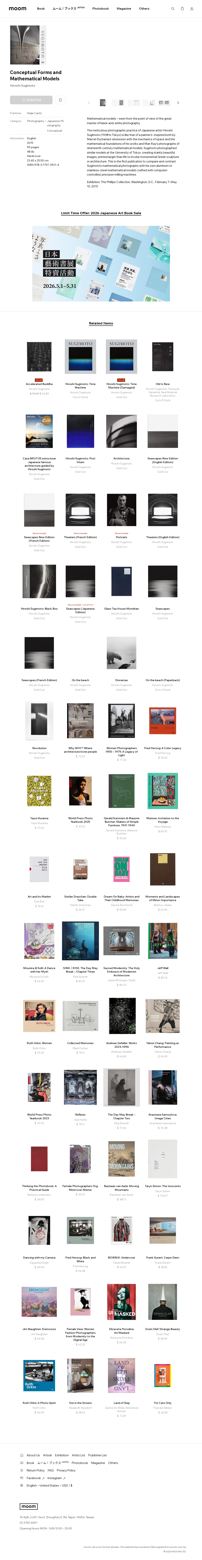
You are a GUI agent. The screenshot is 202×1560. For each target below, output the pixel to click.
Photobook (100, 8)
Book (41, 8)
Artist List (78, 1455)
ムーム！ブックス (69, 8)
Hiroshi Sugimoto (22, 85)
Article (47, 1455)
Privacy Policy (66, 1470)
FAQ (51, 1470)
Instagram (56, 1478)
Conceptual (54, 130)
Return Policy (36, 1470)
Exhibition (62, 1455)
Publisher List (97, 1455)
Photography (35, 121)
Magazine (124, 8)
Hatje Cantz (34, 113)
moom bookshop (17, 9)
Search (173, 9)
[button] (178, 102)
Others (144, 8)
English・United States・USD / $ (49, 1485)
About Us (33, 1455)
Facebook (35, 1478)
